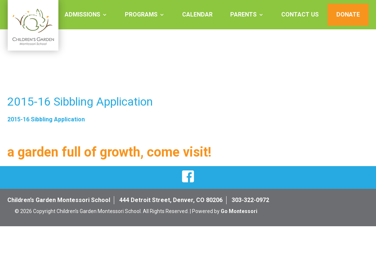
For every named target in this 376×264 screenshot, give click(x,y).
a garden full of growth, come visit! (109, 152)
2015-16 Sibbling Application (46, 119)
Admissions (82, 14)
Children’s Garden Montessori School (58, 200)
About (30, 14)
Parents (243, 14)
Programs (141, 14)
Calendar (197, 14)
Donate (348, 14)
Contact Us (300, 14)
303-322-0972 (250, 200)
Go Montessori (239, 211)
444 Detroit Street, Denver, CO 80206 (171, 200)
